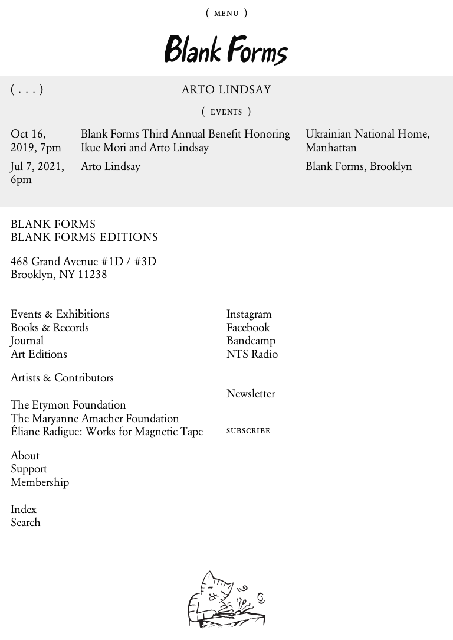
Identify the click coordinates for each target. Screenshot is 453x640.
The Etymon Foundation (68, 404)
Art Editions (39, 353)
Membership (40, 481)
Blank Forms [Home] (226, 50)
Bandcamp (250, 340)
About (25, 455)
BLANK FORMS (54, 223)
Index (24, 508)
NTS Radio (252, 353)
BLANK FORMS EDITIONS (85, 236)
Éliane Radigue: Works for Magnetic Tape (107, 431)
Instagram (249, 313)
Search (26, 521)
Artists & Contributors (62, 377)
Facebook (248, 327)
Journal (27, 340)
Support (29, 468)
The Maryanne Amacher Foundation (95, 418)
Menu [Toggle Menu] (226, 12)
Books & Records (50, 327)
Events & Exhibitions (60, 313)
